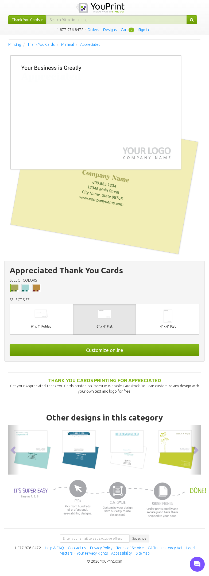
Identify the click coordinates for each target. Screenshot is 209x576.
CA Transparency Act (165, 548)
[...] (116, 19)
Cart (124, 30)
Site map (143, 553)
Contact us (77, 548)
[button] (13, 450)
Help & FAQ (54, 548)
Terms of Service (130, 548)
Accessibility (121, 553)
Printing (14, 44)
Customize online (104, 350)
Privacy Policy (101, 548)
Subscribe (139, 538)
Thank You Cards (41, 44)
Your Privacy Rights (92, 553)
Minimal (67, 44)
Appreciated (90, 44)
